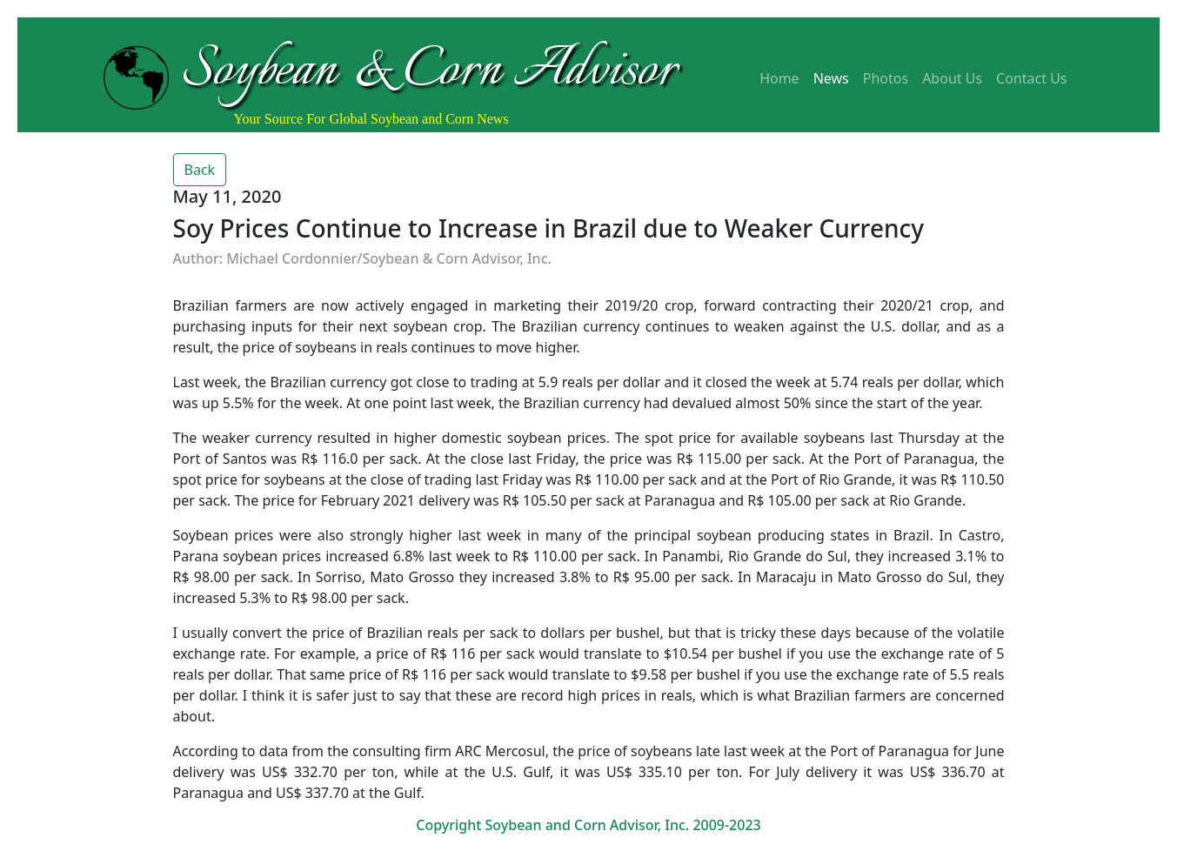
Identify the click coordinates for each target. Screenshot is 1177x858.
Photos (885, 78)
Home (779, 78)
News (831, 78)
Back (200, 169)
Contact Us (1031, 78)
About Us (952, 78)
